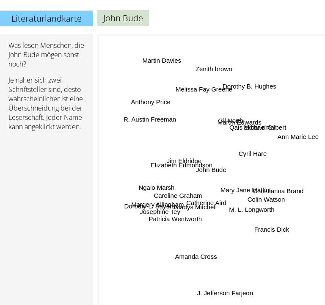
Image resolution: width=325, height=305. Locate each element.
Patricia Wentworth (175, 218)
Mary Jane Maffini (246, 185)
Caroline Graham (178, 188)
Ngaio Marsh (157, 184)
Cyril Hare (252, 152)
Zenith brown (214, 69)
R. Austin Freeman (150, 120)
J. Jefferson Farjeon (217, 285)
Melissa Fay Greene (200, 90)
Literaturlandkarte (46, 18)
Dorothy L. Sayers (149, 204)
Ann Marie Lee (298, 135)
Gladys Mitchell (196, 207)
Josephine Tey (159, 212)
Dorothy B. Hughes (249, 85)
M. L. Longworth (251, 210)
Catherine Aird (205, 201)
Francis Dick (272, 230)
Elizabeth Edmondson (181, 167)
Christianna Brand (278, 189)
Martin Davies (163, 60)
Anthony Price (150, 104)
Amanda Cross (197, 255)
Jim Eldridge (184, 160)
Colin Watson (267, 198)
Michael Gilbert (264, 126)
